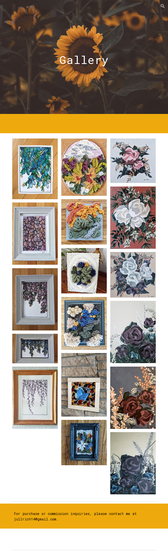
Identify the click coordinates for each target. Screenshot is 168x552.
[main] (84, 57)
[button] (163, 6)
